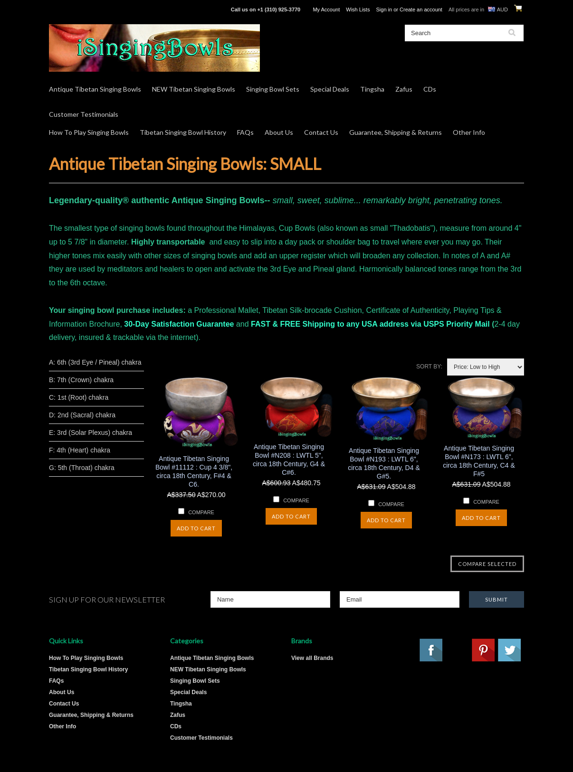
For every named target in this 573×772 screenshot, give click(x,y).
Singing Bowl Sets (272, 89)
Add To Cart (196, 528)
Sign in (384, 9)
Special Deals (329, 89)
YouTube (457, 650)
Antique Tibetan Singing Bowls (95, 89)
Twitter (510, 650)
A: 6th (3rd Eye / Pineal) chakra (95, 362)
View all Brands (312, 658)
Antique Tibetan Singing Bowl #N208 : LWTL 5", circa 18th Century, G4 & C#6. (289, 459)
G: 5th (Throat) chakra (82, 467)
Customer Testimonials (83, 114)
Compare (201, 512)
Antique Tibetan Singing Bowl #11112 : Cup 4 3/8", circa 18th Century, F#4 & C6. (193, 471)
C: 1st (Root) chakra (78, 397)
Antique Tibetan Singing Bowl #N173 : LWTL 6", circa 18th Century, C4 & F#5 (479, 461)
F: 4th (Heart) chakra (79, 450)
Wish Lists (358, 9)
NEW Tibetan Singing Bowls (193, 89)
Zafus (403, 89)
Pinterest (484, 650)
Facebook (431, 650)
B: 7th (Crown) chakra (81, 380)
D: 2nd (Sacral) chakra (82, 415)
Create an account (421, 9)
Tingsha (372, 89)
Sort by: (429, 366)
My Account (326, 9)
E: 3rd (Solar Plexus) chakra (90, 432)
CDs (429, 89)
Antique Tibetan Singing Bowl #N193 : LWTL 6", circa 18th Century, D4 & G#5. (384, 463)
